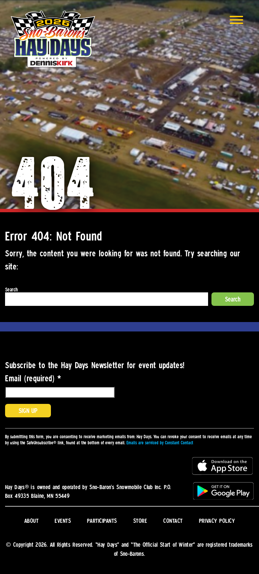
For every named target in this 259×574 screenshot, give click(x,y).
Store (140, 520)
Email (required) (33, 378)
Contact (173, 520)
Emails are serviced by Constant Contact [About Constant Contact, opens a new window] (159, 442)
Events (63, 520)
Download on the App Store (223, 466)
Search (11, 289)
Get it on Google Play (223, 490)
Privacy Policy (217, 520)
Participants (102, 520)
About (31, 520)
